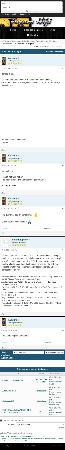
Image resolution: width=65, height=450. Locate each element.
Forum (13, 30)
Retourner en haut (49, 439)
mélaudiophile (20, 239)
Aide (52, 30)
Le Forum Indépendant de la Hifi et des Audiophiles (24, 41)
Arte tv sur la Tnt (9, 391)
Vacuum (12, 58)
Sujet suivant (7, 358)
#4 (63, 250)
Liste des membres (33, 30)
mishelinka (41, 401)
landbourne (41, 391)
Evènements (6, 44)
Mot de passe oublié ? (9, 14)
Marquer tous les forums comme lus (16, 436)
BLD (41, 411)
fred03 (51, 384)
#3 (63, 209)
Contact (3, 439)
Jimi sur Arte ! (8, 401)
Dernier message (55, 381)
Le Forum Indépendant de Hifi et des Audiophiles (25, 439)
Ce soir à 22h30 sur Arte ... (13, 380)
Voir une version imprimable (13, 420)
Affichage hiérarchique (55, 51)
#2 (63, 166)
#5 (63, 330)
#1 (63, 68)
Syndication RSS (21, 441)
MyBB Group (29, 446)
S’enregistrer (25, 14)
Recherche (32, 35)
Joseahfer (62, 445)
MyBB (8, 446)
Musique (53, 41)
